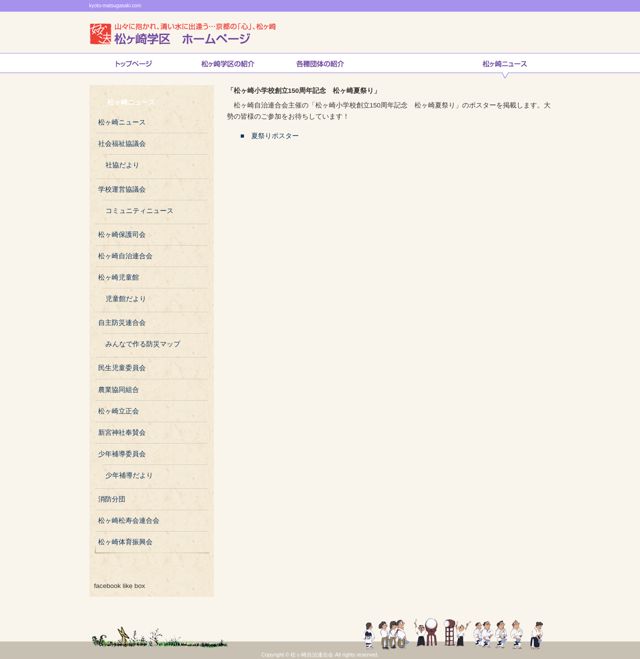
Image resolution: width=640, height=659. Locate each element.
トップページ (133, 65)
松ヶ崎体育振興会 (125, 542)
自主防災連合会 (122, 322)
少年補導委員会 (122, 454)
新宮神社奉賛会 (122, 432)
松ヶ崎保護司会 (122, 234)
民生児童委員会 (122, 368)
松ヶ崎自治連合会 (125, 256)
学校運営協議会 (122, 189)
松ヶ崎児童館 (118, 277)
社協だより (122, 165)
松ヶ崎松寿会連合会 (128, 520)
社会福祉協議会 (122, 143)
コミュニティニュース (139, 210)
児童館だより (125, 299)
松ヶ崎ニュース (505, 65)
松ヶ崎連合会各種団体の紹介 (320, 65)
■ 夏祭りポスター (263, 136)
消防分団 (111, 499)
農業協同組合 (118, 389)
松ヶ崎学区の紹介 (228, 65)
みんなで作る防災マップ (142, 344)
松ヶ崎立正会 (118, 411)
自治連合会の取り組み (412, 65)
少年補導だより (129, 475)
